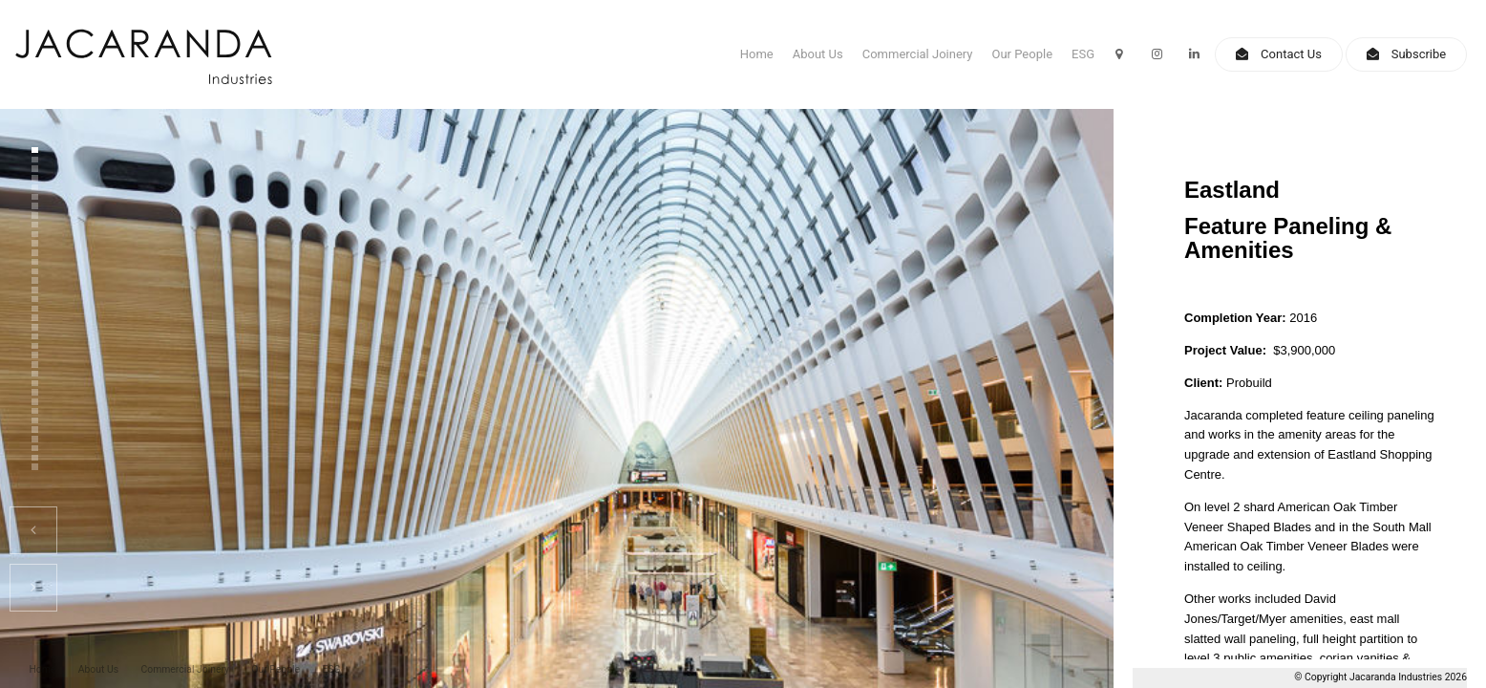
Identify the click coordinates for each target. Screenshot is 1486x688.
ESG (1083, 54)
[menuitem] (42, 670)
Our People (1022, 54)
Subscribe (1418, 54)
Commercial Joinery (917, 54)
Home (757, 54)
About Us (818, 54)
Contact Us (1291, 54)
